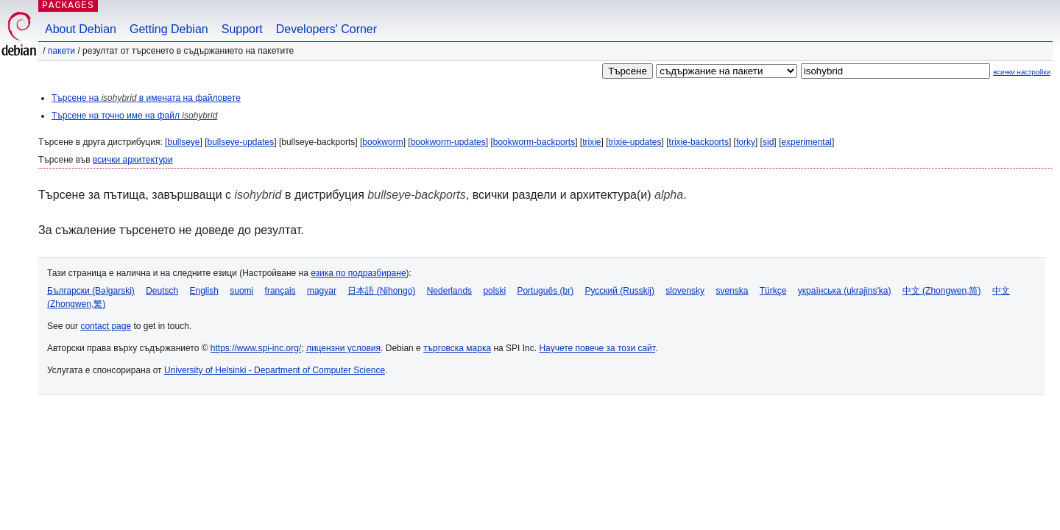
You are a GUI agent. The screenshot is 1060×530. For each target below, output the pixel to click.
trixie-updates (635, 142)
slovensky (684, 291)
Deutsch (162, 291)
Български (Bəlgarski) (91, 291)
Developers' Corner (326, 29)
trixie (591, 142)
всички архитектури (133, 160)
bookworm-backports (534, 142)
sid (768, 142)
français (280, 291)
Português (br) (545, 291)
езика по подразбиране (358, 273)
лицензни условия (343, 348)
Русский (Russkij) (619, 291)
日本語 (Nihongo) (381, 291)
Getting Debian (169, 29)
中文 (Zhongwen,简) (941, 291)
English (204, 291)
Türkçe (773, 291)
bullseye (183, 142)
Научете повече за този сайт (597, 348)
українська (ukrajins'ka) (844, 291)
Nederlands (449, 291)
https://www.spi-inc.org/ (256, 348)
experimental (806, 142)
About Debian (80, 29)
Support (242, 29)
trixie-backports (699, 142)
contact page (105, 326)
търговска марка (457, 348)
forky (745, 142)
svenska (732, 291)
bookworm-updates (448, 142)
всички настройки (1021, 72)
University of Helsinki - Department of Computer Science (274, 370)
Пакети (61, 51)
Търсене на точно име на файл (134, 115)
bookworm (382, 142)
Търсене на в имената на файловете (146, 98)
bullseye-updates (241, 142)
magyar (321, 291)
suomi (241, 291)
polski (494, 291)
